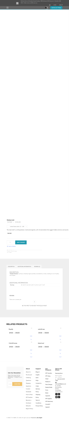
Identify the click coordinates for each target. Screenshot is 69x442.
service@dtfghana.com (60, 384)
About (28, 369)
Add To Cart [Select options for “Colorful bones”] (31, 350)
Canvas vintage (14, 251)
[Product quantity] (10, 242)
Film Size (9, 233)
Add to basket (21, 242)
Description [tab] (11, 266)
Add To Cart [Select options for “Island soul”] (60, 350)
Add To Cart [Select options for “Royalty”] (31, 336)
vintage (10, 252)
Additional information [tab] (24, 266)
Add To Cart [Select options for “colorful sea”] (60, 336)
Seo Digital (39, 417)
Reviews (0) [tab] (37, 266)
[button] (11, 246)
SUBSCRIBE (17, 384)
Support (38, 369)
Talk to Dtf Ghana (58, 369)
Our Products (48, 369)
